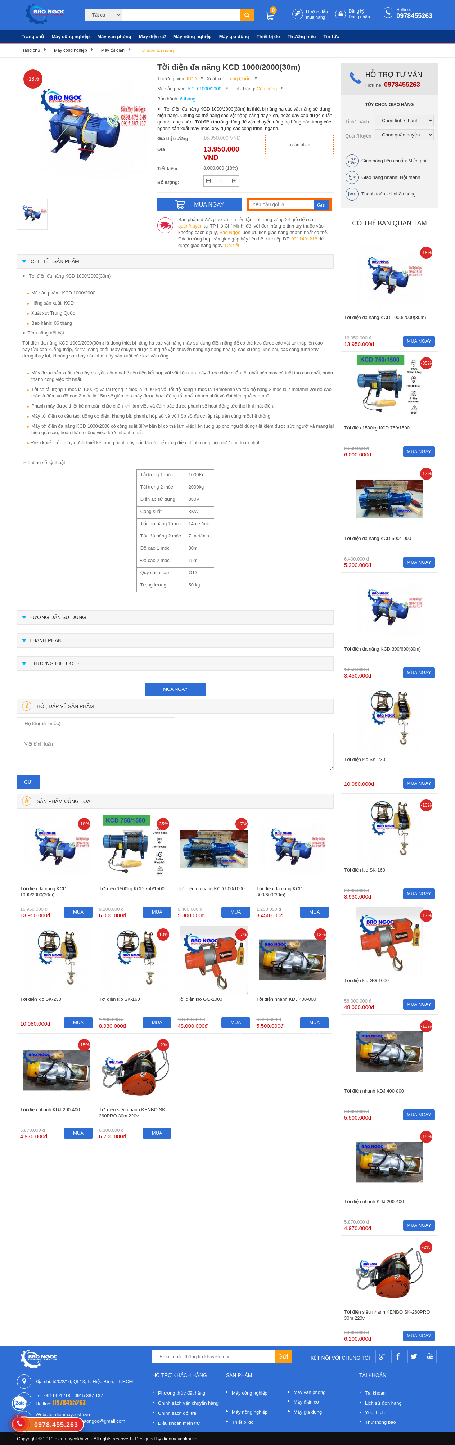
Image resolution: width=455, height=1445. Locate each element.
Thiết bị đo (268, 36)
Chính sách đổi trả (177, 1413)
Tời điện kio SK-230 (40, 999)
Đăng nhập (359, 16)
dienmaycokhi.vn (179, 1438)
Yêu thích (375, 1412)
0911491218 (304, 239)
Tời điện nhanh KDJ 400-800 (286, 999)
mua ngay (175, 689)
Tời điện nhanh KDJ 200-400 (50, 1109)
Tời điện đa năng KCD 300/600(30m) (279, 891)
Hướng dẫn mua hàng (317, 14)
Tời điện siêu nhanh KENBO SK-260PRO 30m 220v (133, 1112)
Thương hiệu (302, 36)
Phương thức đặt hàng (181, 1393)
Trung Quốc (238, 78)
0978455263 (414, 15)
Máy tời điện (113, 50)
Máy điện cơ (152, 36)
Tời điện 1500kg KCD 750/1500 (132, 888)
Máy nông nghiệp (192, 36)
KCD (192, 78)
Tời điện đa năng (156, 50)
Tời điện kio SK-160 (119, 999)
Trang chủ (33, 36)
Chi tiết (232, 245)
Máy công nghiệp (70, 36)
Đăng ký (357, 11)
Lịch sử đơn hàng (383, 1403)
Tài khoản (375, 1393)
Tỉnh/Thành (357, 121)
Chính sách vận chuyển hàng (188, 1403)
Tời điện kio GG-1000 (200, 999)
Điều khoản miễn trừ (179, 1423)
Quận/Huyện (358, 136)
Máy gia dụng (234, 36)
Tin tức (331, 36)
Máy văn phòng (114, 36)
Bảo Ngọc (230, 232)
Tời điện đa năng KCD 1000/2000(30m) (43, 891)
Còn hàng (267, 88)
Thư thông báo (380, 1422)
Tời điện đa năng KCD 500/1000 (211, 888)
